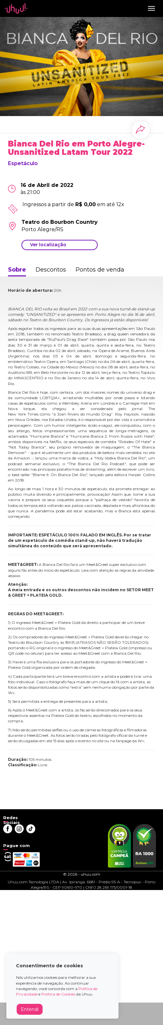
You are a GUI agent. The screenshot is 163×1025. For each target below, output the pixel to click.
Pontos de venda (100, 269)
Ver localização (48, 245)
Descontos (51, 269)
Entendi (29, 1009)
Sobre (17, 269)
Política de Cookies (58, 994)
